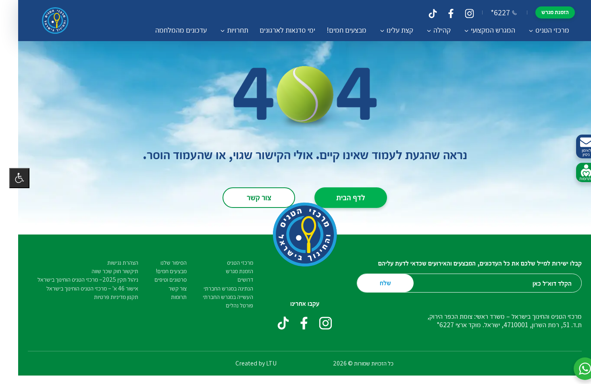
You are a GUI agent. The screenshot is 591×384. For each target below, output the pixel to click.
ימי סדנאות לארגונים (278, 30)
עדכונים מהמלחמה (172, 30)
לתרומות (577, 172)
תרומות (169, 297)
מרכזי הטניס (231, 262)
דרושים (236, 279)
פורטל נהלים (230, 305)
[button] (575, 368)
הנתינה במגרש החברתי (219, 288)
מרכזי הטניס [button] (543, 30)
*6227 (494, 12)
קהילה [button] (432, 30)
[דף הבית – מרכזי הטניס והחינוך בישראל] (46, 20)
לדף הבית (341, 197)
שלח (376, 282)
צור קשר (249, 197)
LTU (262, 363)
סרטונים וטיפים (161, 279)
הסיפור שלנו (164, 262)
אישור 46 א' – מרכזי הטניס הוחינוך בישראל (83, 288)
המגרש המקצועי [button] (484, 30)
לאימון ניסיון (577, 147)
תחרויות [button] (228, 30)
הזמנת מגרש (546, 12)
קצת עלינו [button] (390, 30)
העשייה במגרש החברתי (219, 297)
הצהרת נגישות (113, 262)
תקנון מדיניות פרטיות (107, 297)
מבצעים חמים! (337, 30)
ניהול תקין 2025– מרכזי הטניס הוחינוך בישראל (78, 279)
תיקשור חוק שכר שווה (105, 271)
